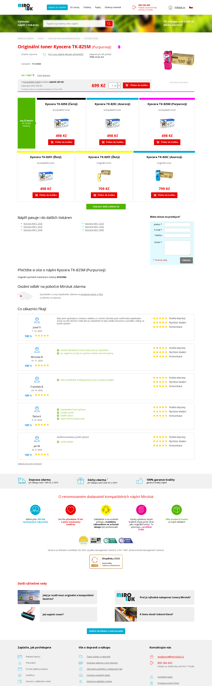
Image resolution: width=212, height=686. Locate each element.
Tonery (41, 38)
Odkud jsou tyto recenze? (30, 455)
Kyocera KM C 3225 (94, 215)
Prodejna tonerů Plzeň (168, 675)
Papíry (98, 7)
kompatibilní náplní (32, 82)
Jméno (157, 216)
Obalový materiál (113, 7)
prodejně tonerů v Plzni (92, 286)
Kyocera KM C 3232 (94, 219)
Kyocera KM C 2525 (33, 219)
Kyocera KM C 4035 (94, 222)
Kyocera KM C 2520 (33, 215)
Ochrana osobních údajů (98, 667)
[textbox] (74, 24)
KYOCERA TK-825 (91, 38)
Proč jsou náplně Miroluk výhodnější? (65, 54)
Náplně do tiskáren (57, 7)
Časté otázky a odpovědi (98, 648)
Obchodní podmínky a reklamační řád (104, 661)
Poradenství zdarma (96, 679)
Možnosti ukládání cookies (99, 673)
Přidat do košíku (136, 85)
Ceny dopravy (43, 75)
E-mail (157, 222)
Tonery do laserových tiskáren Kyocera (64, 38)
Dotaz (157, 234)
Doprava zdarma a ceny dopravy (102, 655)
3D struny (74, 7)
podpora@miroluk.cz (171, 649)
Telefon (158, 227)
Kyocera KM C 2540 (33, 222)
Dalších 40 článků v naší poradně (106, 623)
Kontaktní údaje (165, 669)
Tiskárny (87, 7)
